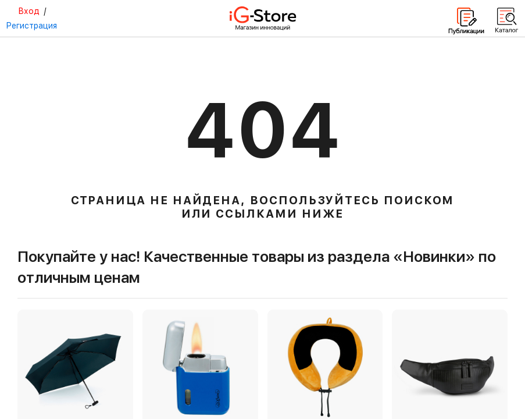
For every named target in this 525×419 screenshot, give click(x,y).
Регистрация (31, 25)
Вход (29, 11)
